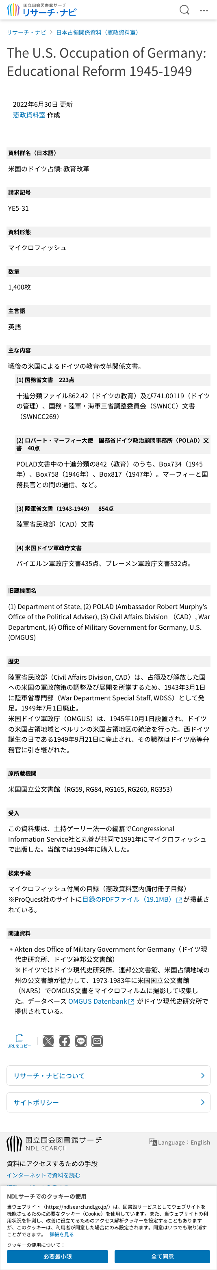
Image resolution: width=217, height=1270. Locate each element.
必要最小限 (57, 1256)
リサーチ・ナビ (26, 32)
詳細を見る (62, 1234)
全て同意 (162, 1256)
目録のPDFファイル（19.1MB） (132, 899)
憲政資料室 (29, 114)
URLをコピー (19, 1041)
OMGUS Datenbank (101, 1001)
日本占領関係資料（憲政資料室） (98, 32)
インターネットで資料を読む (43, 1175)
